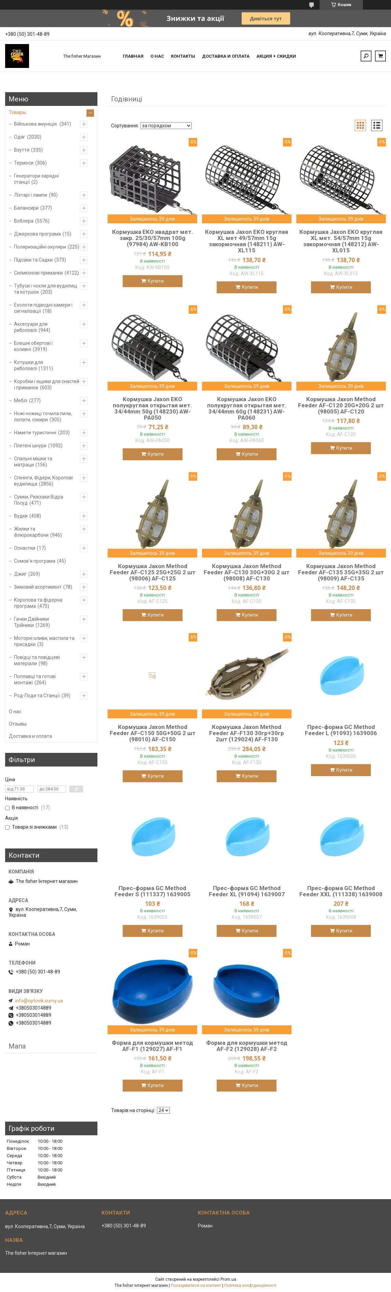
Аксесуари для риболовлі (31, 327)
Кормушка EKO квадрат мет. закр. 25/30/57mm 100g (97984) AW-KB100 (152, 238)
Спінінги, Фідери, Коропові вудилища (43, 481)
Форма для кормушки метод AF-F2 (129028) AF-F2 (246, 1046)
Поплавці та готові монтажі (35, 679)
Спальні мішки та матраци (33, 461)
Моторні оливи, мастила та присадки (44, 641)
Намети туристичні (35, 432)
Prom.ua (228, 1279)
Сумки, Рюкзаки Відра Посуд (38, 500)
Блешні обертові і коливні (33, 346)
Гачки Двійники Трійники (31, 622)
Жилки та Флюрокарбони (31, 532)
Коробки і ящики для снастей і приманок (46, 384)
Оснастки (24, 548)
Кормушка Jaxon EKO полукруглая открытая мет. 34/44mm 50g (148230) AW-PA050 (152, 408)
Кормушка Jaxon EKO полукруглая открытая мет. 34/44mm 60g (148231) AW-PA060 (246, 408)
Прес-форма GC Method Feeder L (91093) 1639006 (341, 730)
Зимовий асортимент (38, 587)
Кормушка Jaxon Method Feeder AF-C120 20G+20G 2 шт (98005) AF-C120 (341, 405)
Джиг (20, 574)
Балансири (26, 208)
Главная (133, 56)
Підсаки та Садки (33, 260)
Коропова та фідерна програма (38, 603)
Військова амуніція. (36, 124)
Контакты (183, 56)
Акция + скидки (276, 56)
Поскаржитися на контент (196, 1285)
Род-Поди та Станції (37, 695)
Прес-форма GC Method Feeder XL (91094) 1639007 (247, 891)
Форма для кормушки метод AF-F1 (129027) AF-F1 (152, 1046)
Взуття (21, 150)
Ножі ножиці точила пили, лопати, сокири (43, 416)
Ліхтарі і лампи (30, 195)
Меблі (20, 400)
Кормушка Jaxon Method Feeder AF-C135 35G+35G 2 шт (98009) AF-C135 (341, 572)
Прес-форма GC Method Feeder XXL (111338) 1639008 (340, 891)
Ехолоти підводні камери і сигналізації (43, 308)
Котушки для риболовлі (28, 365)
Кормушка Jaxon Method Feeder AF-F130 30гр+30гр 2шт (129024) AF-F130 (246, 733)
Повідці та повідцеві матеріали (37, 660)
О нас (157, 56)
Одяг (19, 137)
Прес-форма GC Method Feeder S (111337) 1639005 (152, 891)
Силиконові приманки (38, 273)
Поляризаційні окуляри (40, 247)
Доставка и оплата (226, 56)
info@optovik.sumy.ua (39, 1000)
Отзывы (18, 724)
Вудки (21, 516)
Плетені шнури (30, 445)
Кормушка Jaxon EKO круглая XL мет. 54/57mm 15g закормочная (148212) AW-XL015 (340, 241)
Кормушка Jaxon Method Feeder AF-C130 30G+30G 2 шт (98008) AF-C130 (246, 572)
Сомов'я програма (34, 561)
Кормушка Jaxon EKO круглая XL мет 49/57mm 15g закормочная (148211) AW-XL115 (246, 241)
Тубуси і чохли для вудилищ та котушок (45, 289)
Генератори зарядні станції (36, 179)
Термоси (23, 163)
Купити (156, 281)
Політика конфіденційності (250, 1285)
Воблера (23, 221)
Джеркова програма (37, 234)
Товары (17, 112)
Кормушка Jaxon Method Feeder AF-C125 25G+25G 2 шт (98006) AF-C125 (153, 572)
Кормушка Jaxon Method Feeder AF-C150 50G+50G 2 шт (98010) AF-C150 (153, 733)
